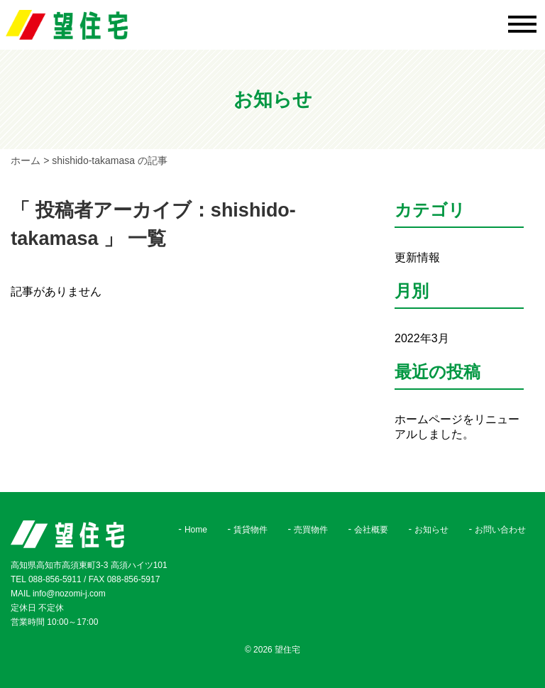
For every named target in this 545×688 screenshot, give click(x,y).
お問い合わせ (500, 530)
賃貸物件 (250, 530)
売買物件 (311, 530)
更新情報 (417, 257)
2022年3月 (422, 338)
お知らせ (431, 530)
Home (196, 530)
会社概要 (371, 530)
